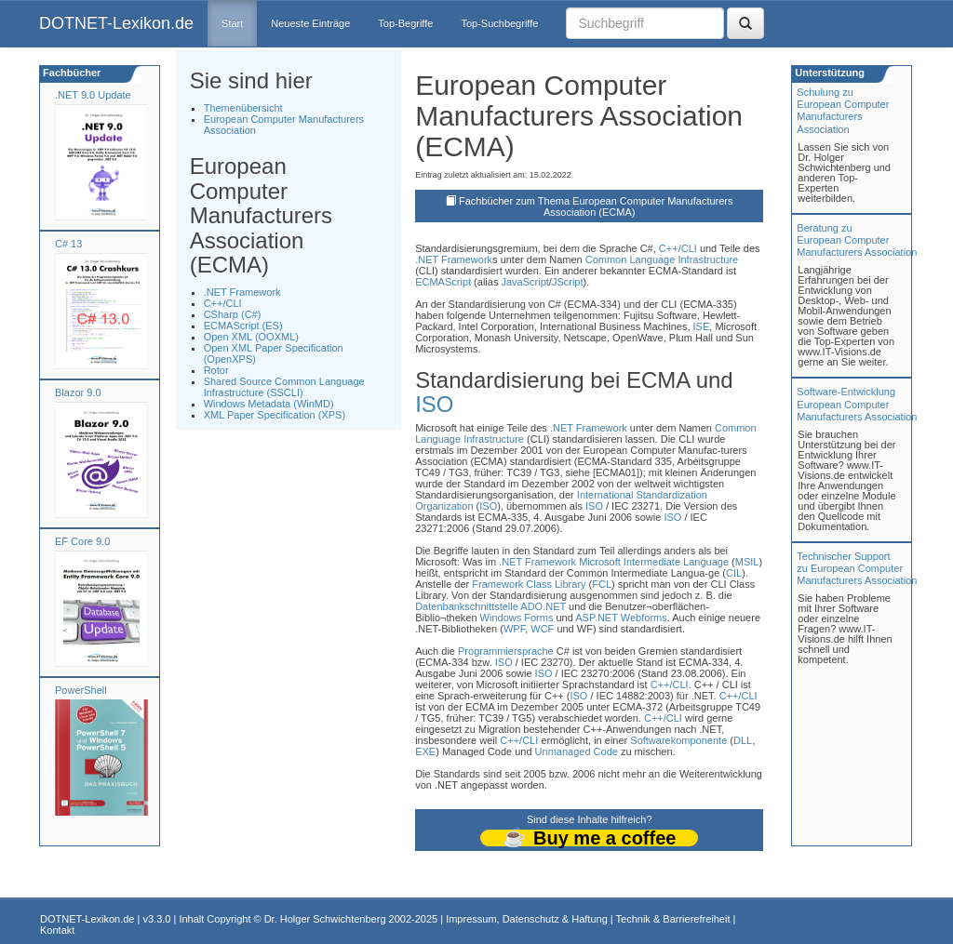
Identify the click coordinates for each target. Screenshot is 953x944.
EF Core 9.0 (82, 541)
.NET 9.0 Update (93, 94)
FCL (601, 584)
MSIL (747, 561)
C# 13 (68, 243)
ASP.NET (596, 617)
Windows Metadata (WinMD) (269, 403)
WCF (542, 628)
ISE (701, 326)
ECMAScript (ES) (243, 325)
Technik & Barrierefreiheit (673, 918)
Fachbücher (70, 72)
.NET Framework (242, 292)
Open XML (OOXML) (251, 336)
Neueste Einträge (310, 23)
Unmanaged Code (576, 751)
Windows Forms (517, 617)
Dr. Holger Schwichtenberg (325, 918)
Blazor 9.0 (78, 392)
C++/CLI (223, 303)
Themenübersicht (243, 107)
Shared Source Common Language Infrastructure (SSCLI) (284, 387)
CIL (734, 572)
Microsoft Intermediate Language (654, 561)
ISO (434, 404)
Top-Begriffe (405, 23)
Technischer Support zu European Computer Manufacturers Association (857, 568)
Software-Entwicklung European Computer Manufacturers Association (857, 403)
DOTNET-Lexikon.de (116, 23)
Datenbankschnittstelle (466, 606)
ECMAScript (443, 281)
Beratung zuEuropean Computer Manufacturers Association (857, 240)
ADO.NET (543, 606)
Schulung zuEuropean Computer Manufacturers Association (843, 110)
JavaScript (524, 281)
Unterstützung (828, 72)
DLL (742, 740)
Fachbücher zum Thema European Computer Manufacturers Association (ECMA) (596, 206)
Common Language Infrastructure (661, 259)
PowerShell (81, 690)
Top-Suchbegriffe (499, 23)
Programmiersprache (506, 651)
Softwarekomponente (678, 740)
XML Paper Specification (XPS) (274, 414)
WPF (514, 628)
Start (232, 23)
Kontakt (57, 930)
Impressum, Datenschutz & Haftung (527, 918)
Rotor (216, 370)
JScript (568, 281)
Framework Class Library (528, 584)
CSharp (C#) (233, 314)
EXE (425, 751)
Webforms (644, 617)
